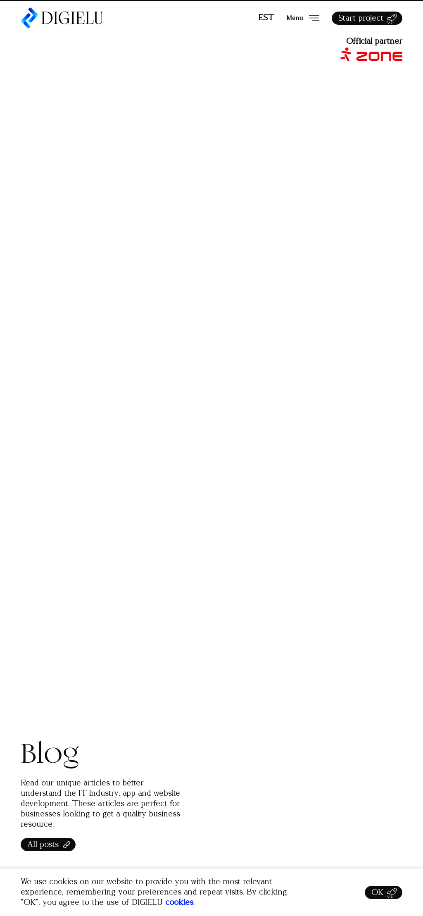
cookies (179, 902)
